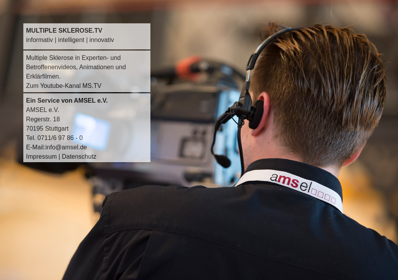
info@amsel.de (66, 147)
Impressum (41, 156)
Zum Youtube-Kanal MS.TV (63, 85)
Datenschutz (79, 156)
